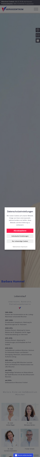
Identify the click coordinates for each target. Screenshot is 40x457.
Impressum (24, 246)
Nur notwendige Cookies (20, 241)
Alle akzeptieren (20, 231)
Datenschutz (16, 246)
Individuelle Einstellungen (20, 236)
